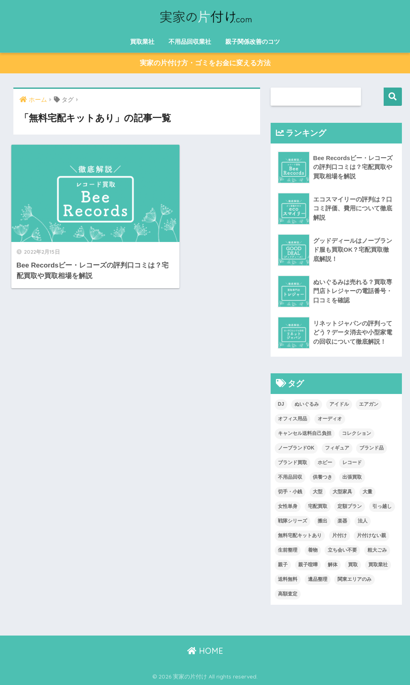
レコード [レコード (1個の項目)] (352, 462)
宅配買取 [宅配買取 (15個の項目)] (317, 506)
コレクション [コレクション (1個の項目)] (356, 434)
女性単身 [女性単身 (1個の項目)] (287, 506)
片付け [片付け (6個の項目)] (339, 535)
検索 (393, 97)
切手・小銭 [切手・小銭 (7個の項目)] (290, 491)
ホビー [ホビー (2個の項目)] (325, 462)
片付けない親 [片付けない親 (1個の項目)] (371, 535)
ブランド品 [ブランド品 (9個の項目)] (371, 448)
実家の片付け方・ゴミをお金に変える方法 (205, 63)
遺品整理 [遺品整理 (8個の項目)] (317, 579)
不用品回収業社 (190, 41)
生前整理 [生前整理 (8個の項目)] (287, 550)
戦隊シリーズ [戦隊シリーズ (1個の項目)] (292, 521)
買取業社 (142, 41)
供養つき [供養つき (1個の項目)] (322, 477)
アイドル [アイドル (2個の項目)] (339, 404)
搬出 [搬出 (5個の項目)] (322, 521)
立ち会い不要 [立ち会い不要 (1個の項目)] (342, 550)
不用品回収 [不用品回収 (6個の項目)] (290, 477)
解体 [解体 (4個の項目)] (332, 564)
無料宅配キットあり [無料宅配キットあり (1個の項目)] (300, 535)
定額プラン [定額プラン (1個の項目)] (349, 506)
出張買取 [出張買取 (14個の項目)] (352, 477)
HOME (205, 651)
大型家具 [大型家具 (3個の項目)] (342, 491)
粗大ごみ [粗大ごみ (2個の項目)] (377, 550)
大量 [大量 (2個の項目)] (367, 491)
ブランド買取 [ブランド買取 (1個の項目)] (292, 462)
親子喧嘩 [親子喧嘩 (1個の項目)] (308, 564)
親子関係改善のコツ (252, 41)
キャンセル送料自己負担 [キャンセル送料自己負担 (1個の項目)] (304, 434)
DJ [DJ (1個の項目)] (281, 404)
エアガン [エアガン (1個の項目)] (368, 404)
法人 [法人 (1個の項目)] (362, 521)
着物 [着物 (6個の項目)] (313, 550)
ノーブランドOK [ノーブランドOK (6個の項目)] (296, 448)
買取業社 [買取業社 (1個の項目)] (378, 564)
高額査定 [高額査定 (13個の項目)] (287, 594)
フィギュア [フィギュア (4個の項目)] (337, 448)
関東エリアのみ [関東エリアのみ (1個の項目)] (354, 579)
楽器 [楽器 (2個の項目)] (342, 521)
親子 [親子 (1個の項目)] (283, 564)
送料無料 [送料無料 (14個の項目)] (287, 579)
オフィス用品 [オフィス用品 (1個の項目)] (292, 419)
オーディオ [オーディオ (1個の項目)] (330, 419)
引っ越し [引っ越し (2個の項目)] (382, 506)
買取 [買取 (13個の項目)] (353, 564)
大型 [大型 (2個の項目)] (317, 491)
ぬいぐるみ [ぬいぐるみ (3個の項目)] (307, 404)
